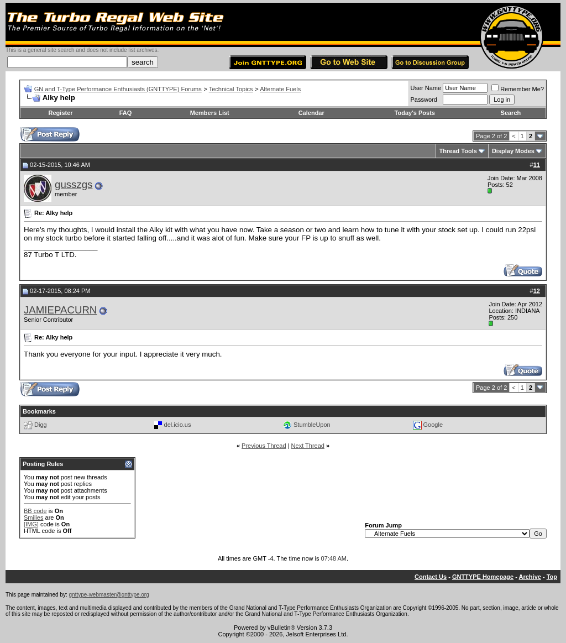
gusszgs (73, 184)
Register (61, 112)
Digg (40, 424)
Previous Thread (264, 445)
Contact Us (431, 576)
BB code (35, 511)
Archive (530, 576)
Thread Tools (458, 151)
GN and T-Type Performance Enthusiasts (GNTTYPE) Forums (118, 89)
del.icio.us (177, 424)
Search (511, 112)
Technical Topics (231, 89)
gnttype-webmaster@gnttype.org (109, 595)
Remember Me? (517, 89)
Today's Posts (415, 112)
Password (424, 99)
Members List (209, 112)
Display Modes (513, 151)
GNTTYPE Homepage (482, 576)
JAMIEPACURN (60, 310)
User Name (426, 88)
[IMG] (31, 524)
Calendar (311, 112)
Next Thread (307, 445)
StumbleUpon (312, 424)
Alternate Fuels (280, 89)
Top (552, 576)
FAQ (125, 112)
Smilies (33, 517)
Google (433, 424)
